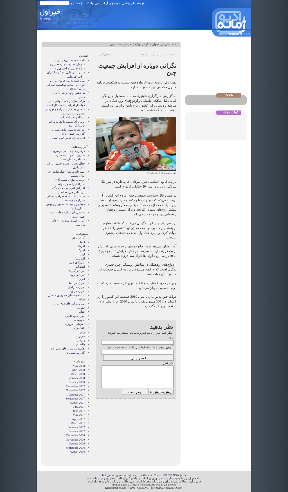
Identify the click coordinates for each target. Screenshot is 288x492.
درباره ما (136, 475)
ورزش (81, 340)
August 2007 (77, 402)
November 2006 (75, 439)
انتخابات (80, 266)
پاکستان (80, 344)
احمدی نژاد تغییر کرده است (68, 137)
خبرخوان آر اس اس (107, 3)
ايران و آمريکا (76, 270)
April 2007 (78, 419)
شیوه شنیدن (123, 475)
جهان (155, 44)
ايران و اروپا (77, 274)
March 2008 (78, 374)
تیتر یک (80, 307)
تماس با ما (108, 475)
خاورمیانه (79, 319)
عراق (81, 336)
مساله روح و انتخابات (72, 117)
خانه (174, 44)
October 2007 (77, 394)
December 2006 (75, 435)
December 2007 (75, 386)
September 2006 (75, 447)
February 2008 (76, 378)
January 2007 (77, 431)
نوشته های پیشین (133, 3)
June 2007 (79, 410)
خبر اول (164, 44)
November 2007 (75, 390)
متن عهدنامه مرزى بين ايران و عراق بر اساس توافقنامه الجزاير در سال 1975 (66, 84)
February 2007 (76, 427)
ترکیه (82, 299)
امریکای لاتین (77, 262)
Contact (158, 475)
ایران (82, 279)
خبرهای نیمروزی (75, 324)
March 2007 (78, 423)
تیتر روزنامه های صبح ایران (69, 303)
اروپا (82, 254)
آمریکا (81, 250)
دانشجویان (79, 327)
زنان (82, 332)
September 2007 (75, 398)
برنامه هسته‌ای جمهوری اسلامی (66, 295)
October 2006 (77, 443)
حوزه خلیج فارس (75, 315)
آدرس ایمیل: (166, 347)
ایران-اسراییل (76, 287)
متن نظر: (168, 363)
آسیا (82, 242)
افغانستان (79, 258)
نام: (171, 337)
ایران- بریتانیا (77, 283)
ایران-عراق (78, 291)
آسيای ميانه (78, 238)
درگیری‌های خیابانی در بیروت (68, 151)
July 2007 (79, 406)
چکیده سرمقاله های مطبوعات (67, 348)
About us (147, 475)
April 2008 (78, 369)
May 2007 (79, 414)
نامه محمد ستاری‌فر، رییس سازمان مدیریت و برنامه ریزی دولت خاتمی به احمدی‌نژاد (67, 64)
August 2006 (77, 451)
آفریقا (81, 246)
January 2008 (77, 382)
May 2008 (79, 365)
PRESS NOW (171, 475)
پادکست (87, 3)
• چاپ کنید (103, 54)
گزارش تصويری (75, 352)
